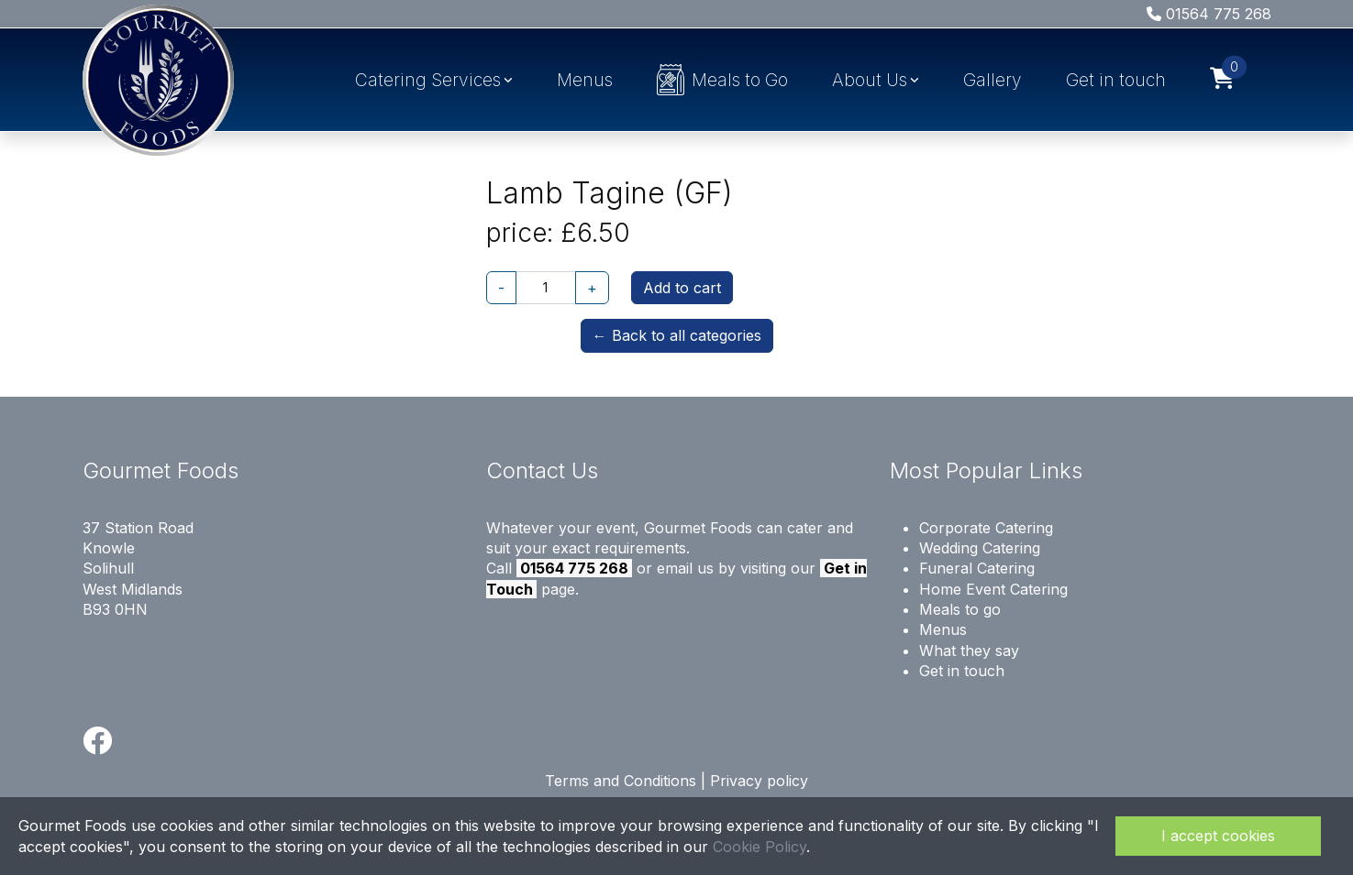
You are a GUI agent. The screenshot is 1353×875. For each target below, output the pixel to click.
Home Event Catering (993, 589)
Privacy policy (759, 780)
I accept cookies (1218, 835)
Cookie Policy (759, 846)
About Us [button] (869, 80)
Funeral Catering (977, 568)
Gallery (992, 80)
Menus (585, 80)
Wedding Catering (979, 548)
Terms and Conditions (620, 780)
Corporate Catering (986, 528)
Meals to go (960, 609)
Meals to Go (722, 79)
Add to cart (682, 288)
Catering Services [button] (428, 80)
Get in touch (1116, 80)
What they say (969, 650)
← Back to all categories (677, 335)
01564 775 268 (1209, 14)
